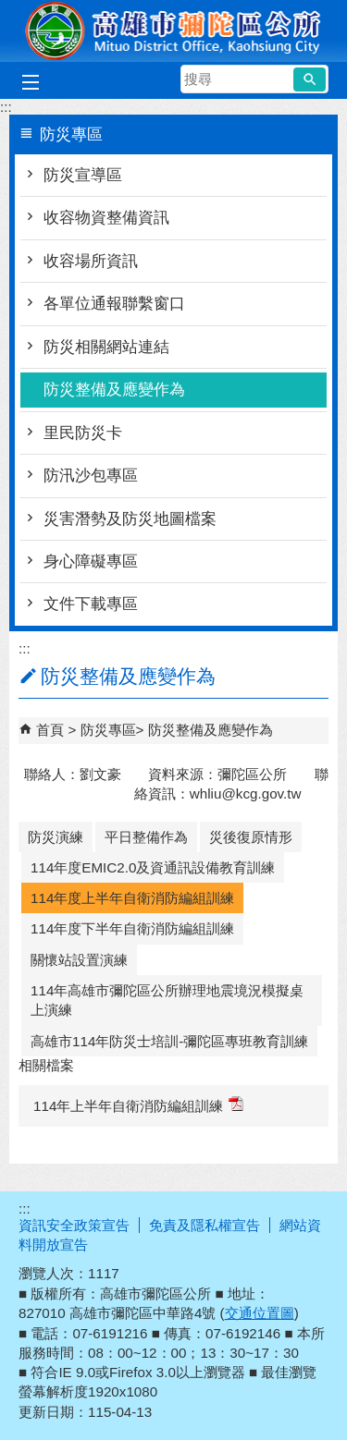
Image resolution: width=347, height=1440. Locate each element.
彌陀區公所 (174, 31)
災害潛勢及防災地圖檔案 (130, 519)
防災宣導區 (82, 175)
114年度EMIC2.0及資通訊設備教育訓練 (153, 867)
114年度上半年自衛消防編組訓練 (132, 898)
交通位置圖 (259, 1313)
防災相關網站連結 (106, 347)
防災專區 (108, 730)
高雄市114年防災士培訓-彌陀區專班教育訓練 (169, 1041)
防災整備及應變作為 (114, 389)
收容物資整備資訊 (106, 217)
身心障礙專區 (90, 561)
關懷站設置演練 (79, 960)
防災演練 (55, 837)
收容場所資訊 (90, 261)
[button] (309, 79)
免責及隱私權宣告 (204, 1225)
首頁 (50, 730)
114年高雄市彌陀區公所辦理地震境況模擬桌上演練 (167, 1000)
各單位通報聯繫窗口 (114, 303)
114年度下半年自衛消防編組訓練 (132, 928)
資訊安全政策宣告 (74, 1225)
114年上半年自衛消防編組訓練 (138, 1105)
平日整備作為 (146, 837)
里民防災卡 (82, 433)
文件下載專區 (90, 604)
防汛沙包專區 (90, 475)
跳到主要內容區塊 (9, 9)
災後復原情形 (250, 837)
